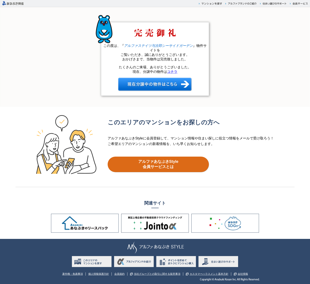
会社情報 (243, 273)
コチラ (172, 71)
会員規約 (119, 273)
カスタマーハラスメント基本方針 (209, 273)
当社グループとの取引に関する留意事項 (157, 273)
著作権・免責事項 (72, 273)
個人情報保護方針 (98, 273)
